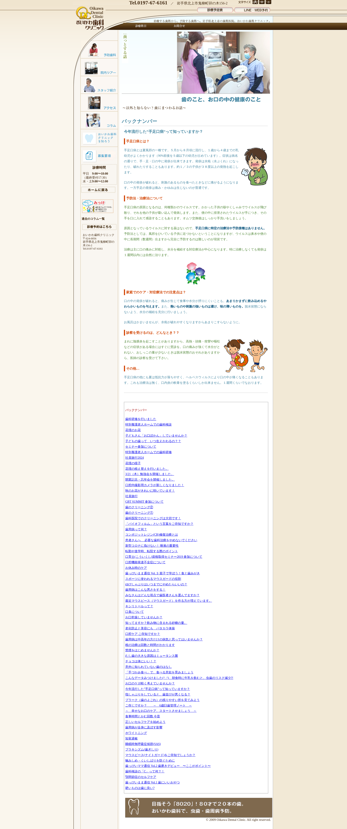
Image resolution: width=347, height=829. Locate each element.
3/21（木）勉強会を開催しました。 (149, 474)
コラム (99, 120)
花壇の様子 (133, 463)
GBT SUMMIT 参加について (144, 501)
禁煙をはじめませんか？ (142, 650)
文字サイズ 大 (255, 2)
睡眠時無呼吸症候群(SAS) (143, 744)
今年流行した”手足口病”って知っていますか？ (157, 689)
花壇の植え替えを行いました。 (147, 468)
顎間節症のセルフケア (140, 777)
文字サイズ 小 (268, 2)
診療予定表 (215, 9)
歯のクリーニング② (139, 507)
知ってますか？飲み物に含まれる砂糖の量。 (156, 623)
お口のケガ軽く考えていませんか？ (150, 683)
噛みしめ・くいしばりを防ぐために (150, 760)
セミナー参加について (140, 446)
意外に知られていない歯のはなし (148, 667)
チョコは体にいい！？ (140, 661)
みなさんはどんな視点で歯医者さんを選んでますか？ (162, 595)
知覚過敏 (131, 738)
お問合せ (178, 26)
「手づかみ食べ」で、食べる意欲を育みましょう (159, 672)
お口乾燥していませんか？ (143, 617)
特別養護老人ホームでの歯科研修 (148, 452)
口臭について (134, 611)
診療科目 (141, 26)
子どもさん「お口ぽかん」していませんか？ (156, 435)
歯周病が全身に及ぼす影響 (143, 727)
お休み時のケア (136, 567)
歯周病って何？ (136, 529)
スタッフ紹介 (99, 85)
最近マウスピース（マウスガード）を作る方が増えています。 (168, 600)
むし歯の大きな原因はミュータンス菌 (151, 655)
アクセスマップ (99, 102)
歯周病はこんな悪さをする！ (145, 589)
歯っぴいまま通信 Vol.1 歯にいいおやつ (152, 782)
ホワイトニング (136, 733)
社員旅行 (131, 496)
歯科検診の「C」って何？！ (144, 771)
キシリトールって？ (139, 606)
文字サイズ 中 (261, 2)
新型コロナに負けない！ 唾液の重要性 (152, 545)
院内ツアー (99, 67)
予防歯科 (99, 49)
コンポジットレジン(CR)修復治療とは (151, 534)
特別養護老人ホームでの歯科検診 (148, 424)
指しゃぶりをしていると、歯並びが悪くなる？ (157, 694)
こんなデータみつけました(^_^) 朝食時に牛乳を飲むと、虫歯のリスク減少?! (179, 678)
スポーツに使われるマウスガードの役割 (153, 579)
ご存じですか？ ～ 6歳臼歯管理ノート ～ (158, 705)
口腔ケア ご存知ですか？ (142, 634)
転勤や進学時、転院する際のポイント (151, 551)
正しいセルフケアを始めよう (145, 722)
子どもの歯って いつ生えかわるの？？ (153, 441)
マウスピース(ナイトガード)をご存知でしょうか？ (160, 755)
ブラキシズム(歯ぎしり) (141, 749)
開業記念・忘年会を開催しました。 (150, 479)
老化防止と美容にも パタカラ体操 (150, 628)
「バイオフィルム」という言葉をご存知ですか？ (159, 523)
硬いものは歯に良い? (139, 788)
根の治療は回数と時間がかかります (150, 645)
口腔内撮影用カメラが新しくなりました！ (154, 485)
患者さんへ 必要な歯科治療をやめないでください (161, 540)
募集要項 (99, 155)
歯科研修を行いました (140, 419)
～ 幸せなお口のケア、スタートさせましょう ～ (161, 710)
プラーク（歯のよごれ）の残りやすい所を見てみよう (162, 700)
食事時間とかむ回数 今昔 (142, 716)
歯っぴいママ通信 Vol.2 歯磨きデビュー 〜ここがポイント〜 (168, 766)
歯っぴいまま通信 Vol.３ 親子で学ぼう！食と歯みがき (162, 573)
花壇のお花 (133, 430)
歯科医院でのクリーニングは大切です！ (153, 518)
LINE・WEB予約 (252, 9)
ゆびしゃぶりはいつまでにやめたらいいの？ (156, 584)
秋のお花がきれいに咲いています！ (150, 490)
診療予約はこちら (99, 227)
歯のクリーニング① (139, 512)
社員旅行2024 (134, 457)
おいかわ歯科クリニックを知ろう (99, 138)
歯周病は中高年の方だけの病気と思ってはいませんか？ (164, 639)
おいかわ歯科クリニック (90, 18)
